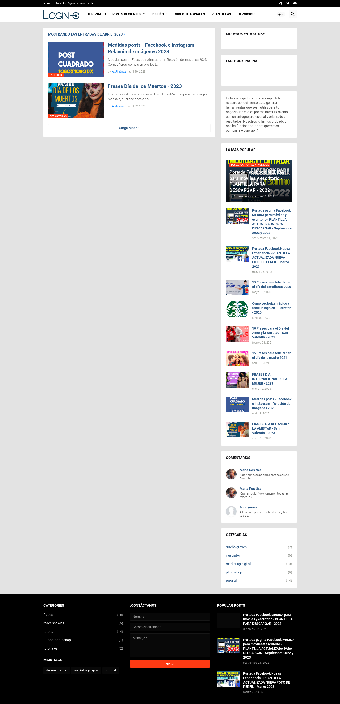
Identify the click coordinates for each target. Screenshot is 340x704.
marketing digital (259, 564)
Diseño (158, 14)
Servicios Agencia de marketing (75, 3)
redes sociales (83, 623)
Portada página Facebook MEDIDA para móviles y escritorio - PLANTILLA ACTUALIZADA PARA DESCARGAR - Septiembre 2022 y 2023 (272, 221)
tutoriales (83, 648)
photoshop (259, 572)
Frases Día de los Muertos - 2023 (145, 86)
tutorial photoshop (83, 640)
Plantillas (221, 14)
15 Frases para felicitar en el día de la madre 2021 (271, 355)
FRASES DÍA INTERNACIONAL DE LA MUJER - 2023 (269, 378)
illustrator (259, 555)
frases (83, 615)
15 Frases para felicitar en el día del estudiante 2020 (271, 284)
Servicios (246, 14)
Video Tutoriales (190, 14)
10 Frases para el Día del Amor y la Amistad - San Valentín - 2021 (270, 333)
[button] (281, 14)
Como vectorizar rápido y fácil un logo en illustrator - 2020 (271, 308)
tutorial (259, 580)
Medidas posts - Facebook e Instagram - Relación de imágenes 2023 (152, 48)
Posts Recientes (126, 14)
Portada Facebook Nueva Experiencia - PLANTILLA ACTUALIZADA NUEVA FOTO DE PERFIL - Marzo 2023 (271, 257)
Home (47, 3)
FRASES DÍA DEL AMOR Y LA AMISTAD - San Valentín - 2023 (271, 428)
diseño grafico (259, 547)
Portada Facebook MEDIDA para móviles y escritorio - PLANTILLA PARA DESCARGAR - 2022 (268, 619)
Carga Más (127, 128)
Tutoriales (96, 14)
